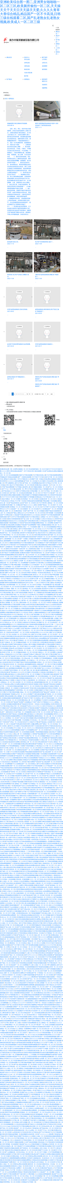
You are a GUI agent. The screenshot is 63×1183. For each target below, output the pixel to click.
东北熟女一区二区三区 (13, 903)
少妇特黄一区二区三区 (47, 634)
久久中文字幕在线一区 (12, 815)
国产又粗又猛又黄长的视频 (25, 718)
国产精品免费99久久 (49, 626)
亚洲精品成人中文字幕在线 (43, 497)
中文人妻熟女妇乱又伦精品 (53, 533)
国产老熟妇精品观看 (10, 887)
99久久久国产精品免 (24, 895)
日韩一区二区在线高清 (34, 1122)
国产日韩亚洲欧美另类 (31, 521)
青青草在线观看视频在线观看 (13, 582)
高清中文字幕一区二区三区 (52, 1082)
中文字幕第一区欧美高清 (31, 839)
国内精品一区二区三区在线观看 (32, 588)
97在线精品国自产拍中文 (25, 545)
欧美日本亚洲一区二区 (42, 566)
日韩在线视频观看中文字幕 (30, 857)
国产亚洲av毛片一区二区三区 (25, 935)
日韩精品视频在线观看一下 (51, 851)
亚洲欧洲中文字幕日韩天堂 (10, 897)
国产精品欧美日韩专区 (26, 704)
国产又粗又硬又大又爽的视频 (12, 911)
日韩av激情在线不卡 (41, 608)
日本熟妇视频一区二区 (36, 491)
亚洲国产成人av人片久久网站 (42, 939)
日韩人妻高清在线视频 (8, 795)
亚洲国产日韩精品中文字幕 (18, 959)
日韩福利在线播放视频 (9, 851)
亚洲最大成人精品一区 (6, 785)
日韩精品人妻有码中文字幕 (34, 923)
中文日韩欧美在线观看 (17, 752)
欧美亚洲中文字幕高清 (27, 708)
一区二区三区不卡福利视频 (11, 805)
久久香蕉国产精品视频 (36, 734)
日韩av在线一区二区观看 (31, 658)
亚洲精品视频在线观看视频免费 (23, 610)
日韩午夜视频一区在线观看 (53, 513)
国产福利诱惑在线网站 (45, 941)
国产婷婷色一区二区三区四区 (53, 694)
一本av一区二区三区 (20, 853)
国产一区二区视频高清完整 (44, 1180)
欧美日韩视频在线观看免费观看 (28, 1044)
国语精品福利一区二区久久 (12, 1110)
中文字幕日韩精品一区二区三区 (9, 535)
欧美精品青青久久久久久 (38, 632)
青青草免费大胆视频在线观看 (47, 760)
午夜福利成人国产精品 (38, 1128)
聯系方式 (44, 81)
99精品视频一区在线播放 (50, 501)
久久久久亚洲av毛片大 (31, 594)
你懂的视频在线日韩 (12, 612)
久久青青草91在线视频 (54, 531)
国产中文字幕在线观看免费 (52, 515)
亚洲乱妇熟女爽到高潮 (32, 556)
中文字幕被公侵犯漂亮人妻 (23, 487)
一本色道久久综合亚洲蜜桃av (42, 704)
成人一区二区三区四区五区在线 (52, 680)
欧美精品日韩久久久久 (38, 551)
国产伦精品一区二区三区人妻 (42, 905)
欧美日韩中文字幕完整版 (52, 1012)
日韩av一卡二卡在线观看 (29, 527)
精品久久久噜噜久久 (16, 875)
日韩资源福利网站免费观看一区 (19, 660)
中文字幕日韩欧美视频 (12, 692)
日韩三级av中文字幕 (12, 485)
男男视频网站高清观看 (11, 895)
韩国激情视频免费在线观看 (24, 991)
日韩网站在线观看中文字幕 (38, 833)
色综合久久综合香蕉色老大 (26, 891)
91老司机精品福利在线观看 (23, 1042)
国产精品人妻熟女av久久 (18, 513)
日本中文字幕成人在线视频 (30, 861)
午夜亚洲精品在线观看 (25, 963)
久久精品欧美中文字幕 (19, 1140)
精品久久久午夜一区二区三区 (47, 746)
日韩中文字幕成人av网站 (29, 656)
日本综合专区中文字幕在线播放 (20, 1126)
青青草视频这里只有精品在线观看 (42, 925)
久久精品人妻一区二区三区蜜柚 (48, 740)
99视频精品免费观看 (9, 638)
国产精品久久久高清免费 (51, 774)
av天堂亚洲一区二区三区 (38, 1010)
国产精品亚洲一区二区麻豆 (22, 756)
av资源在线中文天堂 (19, 1132)
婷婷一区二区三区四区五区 (18, 766)
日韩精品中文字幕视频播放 (30, 760)
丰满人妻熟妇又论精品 (6, 479)
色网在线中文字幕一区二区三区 (15, 1176)
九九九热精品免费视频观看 (43, 1174)
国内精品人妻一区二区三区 (29, 742)
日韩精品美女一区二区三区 (52, 949)
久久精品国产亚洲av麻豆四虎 (21, 515)
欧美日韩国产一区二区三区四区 (20, 632)
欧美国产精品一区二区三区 (16, 594)
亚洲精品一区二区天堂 (26, 1112)
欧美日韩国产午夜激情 (40, 539)
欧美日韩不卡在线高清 (34, 726)
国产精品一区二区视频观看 (24, 712)
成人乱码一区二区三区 (6, 1064)
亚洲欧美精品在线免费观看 (18, 558)
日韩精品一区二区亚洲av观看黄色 (52, 959)
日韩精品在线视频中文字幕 (12, 1100)
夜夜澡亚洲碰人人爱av (23, 969)
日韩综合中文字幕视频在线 (43, 1009)
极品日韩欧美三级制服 (8, 817)
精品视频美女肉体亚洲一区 (29, 1134)
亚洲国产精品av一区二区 (45, 505)
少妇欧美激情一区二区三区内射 (25, 893)
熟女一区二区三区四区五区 (53, 1128)
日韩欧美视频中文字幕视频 (29, 495)
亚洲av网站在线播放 (50, 479)
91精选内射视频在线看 (39, 963)
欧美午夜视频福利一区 (38, 1114)
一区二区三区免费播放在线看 (23, 574)
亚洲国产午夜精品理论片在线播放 (44, 708)
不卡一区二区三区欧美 (32, 686)
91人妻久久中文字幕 (31, 953)
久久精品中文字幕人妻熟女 (47, 582)
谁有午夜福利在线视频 (41, 967)
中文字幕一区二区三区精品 (19, 787)
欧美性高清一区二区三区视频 (41, 915)
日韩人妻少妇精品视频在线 (29, 903)
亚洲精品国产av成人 (38, 576)
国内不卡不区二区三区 (53, 1138)
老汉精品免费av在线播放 (13, 525)
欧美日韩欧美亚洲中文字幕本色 (15, 859)
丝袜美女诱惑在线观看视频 (22, 768)
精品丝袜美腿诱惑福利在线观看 (34, 859)
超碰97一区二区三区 (46, 1108)
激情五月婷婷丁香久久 (36, 855)
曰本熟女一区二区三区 (43, 662)
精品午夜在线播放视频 (22, 919)
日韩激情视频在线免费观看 (40, 640)
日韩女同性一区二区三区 (48, 999)
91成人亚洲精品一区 (49, 819)
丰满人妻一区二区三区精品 (47, 789)
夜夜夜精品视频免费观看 (53, 1136)
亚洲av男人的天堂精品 (15, 648)
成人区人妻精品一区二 (43, 1022)
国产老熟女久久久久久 (30, 1048)
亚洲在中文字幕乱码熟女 (32, 517)
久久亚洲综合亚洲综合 (27, 1170)
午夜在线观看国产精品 (45, 857)
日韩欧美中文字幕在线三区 (30, 622)
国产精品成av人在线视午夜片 (31, 628)
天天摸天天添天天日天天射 (44, 803)
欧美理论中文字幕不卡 (48, 588)
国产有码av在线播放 (8, 1102)
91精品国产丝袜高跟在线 (27, 1058)
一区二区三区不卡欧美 (44, 602)
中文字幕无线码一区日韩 (45, 901)
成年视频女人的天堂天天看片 (14, 839)
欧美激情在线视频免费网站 (12, 716)
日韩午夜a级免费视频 (52, 1104)
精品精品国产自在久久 (20, 785)
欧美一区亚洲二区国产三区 (16, 630)
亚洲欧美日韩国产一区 (40, 885)
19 (29, 394)
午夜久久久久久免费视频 (44, 937)
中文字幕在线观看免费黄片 (54, 475)
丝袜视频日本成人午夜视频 (40, 489)
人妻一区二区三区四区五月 (47, 1050)
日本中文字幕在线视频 (17, 517)
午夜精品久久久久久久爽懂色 (28, 666)
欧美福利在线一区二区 (40, 552)
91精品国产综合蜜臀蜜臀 (28, 525)
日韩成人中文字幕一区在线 (18, 501)
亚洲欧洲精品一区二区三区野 (13, 1024)
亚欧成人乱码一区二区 (15, 857)
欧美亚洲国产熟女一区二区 (35, 785)
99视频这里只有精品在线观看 (8, 477)
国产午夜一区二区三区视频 (36, 511)
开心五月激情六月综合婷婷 (45, 481)
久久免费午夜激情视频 (27, 975)
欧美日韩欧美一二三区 (23, 851)
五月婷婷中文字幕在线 (54, 1160)
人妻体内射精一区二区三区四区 (27, 602)
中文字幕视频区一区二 (15, 861)
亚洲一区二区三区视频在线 (11, 797)
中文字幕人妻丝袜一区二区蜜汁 (12, 1022)
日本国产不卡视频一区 (44, 1048)
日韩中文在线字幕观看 (23, 1154)
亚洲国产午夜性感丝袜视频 (36, 694)
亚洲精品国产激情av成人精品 (36, 1018)
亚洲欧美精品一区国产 (20, 511)
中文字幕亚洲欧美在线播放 (43, 1146)
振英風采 (44, 69)
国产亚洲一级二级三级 (30, 670)
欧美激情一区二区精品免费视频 (48, 861)
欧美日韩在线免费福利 (8, 987)
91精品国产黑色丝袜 (49, 684)
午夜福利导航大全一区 (50, 1016)
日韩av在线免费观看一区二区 (39, 807)
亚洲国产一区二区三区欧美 (20, 1007)
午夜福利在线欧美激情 (29, 1172)
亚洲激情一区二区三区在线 (30, 509)
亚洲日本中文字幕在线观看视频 (28, 871)
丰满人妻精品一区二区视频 (19, 783)
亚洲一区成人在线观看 (11, 537)
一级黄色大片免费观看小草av (38, 835)
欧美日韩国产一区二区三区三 (51, 1026)
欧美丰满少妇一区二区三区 (41, 991)
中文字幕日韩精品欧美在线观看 (46, 873)
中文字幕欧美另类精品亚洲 (53, 817)
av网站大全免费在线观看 (17, 684)
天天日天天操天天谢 (17, 541)
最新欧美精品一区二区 (41, 716)
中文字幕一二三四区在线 (21, 845)
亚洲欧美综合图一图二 (50, 921)
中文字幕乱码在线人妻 (39, 475)
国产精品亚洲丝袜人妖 (15, 503)
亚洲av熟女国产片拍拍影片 (38, 1154)
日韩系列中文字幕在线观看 (39, 531)
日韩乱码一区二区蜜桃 (43, 570)
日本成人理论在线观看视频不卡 (9, 1044)
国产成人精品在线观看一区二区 (23, 1064)
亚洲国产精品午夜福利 (46, 750)
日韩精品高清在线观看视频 (39, 1160)
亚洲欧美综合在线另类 (15, 801)
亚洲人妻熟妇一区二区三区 (53, 1062)
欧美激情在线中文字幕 (52, 1080)
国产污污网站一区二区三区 (53, 1042)
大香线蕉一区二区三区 (30, 821)
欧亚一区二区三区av (29, 584)
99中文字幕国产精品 (17, 662)
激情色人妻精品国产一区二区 (40, 664)
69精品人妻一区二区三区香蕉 (39, 837)
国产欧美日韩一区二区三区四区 (44, 975)
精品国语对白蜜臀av (14, 742)
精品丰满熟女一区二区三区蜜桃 (11, 499)
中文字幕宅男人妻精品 (45, 503)
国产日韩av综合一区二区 (28, 803)
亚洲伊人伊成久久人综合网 (10, 891)
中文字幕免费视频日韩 (47, 787)
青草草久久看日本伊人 (9, 807)
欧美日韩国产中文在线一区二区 (43, 1150)
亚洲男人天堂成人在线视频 (35, 1016)
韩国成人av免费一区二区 (21, 560)
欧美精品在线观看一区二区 (40, 889)
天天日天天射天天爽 (21, 921)
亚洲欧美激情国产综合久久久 (43, 604)
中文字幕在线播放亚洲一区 (29, 543)
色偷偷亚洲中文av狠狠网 (13, 803)
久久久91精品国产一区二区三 (51, 766)
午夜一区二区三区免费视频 (50, 1176)
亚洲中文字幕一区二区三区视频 (39, 578)
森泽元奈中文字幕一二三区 (30, 582)
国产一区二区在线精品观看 (25, 905)
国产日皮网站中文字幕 (6, 564)
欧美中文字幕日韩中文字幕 (29, 873)
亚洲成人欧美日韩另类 (27, 604)
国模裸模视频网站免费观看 (14, 527)
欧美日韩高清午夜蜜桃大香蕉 (33, 684)
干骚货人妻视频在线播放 (43, 525)
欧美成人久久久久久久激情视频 (9, 758)
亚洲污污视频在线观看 (16, 1142)
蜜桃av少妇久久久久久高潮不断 (34, 1038)
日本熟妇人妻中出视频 (28, 644)
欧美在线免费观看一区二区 (32, 676)
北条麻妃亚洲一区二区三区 (47, 499)
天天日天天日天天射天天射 (8, 991)
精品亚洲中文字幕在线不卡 (27, 805)
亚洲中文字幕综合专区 (50, 785)
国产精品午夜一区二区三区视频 (26, 887)
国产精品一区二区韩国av (10, 1098)
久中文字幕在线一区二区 (21, 650)
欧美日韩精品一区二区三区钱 (43, 823)
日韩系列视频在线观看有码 (24, 889)
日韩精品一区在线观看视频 (26, 967)
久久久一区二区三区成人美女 (38, 879)
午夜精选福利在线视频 (46, 770)
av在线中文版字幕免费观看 (13, 941)
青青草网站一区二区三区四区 (25, 690)
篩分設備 (27, 59)
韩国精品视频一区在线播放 (39, 754)
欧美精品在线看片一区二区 (27, 993)
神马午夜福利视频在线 (42, 805)
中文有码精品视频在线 (41, 1100)
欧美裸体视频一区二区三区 (32, 493)
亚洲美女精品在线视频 (15, 710)
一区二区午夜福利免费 (48, 620)
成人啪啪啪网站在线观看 (12, 877)
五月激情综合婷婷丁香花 (25, 688)
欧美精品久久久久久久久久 (22, 578)
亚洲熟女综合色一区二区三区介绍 (25, 1009)
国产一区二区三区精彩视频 (12, 744)
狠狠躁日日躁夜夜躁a (41, 590)
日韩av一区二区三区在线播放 (33, 1176)
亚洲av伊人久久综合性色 (16, 821)
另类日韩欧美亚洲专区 (40, 535)
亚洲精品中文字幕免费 (38, 616)
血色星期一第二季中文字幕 (24, 489)
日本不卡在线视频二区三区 (19, 774)
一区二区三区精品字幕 (47, 1106)
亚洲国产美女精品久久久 (24, 1136)
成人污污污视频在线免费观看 (8, 600)
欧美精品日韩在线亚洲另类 (35, 921)
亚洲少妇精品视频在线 (40, 545)
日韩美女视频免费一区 (42, 710)
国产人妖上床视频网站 (53, 539)
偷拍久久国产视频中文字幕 (18, 791)
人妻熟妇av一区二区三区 (35, 626)
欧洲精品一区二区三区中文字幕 (22, 598)
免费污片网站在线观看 (26, 885)
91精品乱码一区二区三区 (21, 1014)
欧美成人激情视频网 (26, 664)
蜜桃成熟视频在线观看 (8, 809)
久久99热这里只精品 (45, 521)
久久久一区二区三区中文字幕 (40, 678)
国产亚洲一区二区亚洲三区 (30, 503)
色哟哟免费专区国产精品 (39, 692)
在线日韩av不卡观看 (8, 680)
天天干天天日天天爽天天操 (10, 497)
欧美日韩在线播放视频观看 (10, 551)
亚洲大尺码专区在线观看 (50, 843)
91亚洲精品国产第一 (31, 973)
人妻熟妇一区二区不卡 (46, 517)
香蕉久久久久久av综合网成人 (10, 1118)
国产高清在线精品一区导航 (48, 995)
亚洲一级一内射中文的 (26, 825)
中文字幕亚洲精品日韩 (23, 807)
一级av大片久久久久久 (34, 1032)
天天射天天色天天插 (8, 720)
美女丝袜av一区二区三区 (26, 535)
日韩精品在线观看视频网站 (11, 825)
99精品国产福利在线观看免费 (46, 1005)
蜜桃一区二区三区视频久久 (31, 541)
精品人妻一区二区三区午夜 (42, 935)
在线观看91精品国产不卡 (13, 1056)
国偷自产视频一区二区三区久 (13, 570)
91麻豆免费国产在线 (33, 762)
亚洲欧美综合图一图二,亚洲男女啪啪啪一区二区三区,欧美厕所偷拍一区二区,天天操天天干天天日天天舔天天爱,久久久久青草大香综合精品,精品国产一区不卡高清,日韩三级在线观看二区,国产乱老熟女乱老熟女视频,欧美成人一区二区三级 (30, 12)
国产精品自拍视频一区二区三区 (11, 813)
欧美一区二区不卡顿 (9, 939)
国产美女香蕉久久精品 (11, 841)
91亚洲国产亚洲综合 (6, 770)
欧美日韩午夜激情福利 (6, 933)
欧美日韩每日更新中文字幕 (48, 596)
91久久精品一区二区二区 (21, 728)
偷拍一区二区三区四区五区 (25, 961)
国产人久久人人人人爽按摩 (27, 977)
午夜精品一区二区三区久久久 (46, 973)
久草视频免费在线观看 (26, 811)
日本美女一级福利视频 (50, 780)
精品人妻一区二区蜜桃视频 (22, 734)
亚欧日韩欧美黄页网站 (34, 787)
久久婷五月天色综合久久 (47, 519)
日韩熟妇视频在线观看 (6, 1032)
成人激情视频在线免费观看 (14, 668)
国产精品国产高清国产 (17, 702)
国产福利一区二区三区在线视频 (9, 871)
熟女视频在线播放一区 (12, 811)
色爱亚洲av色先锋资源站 (50, 947)
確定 (52, 394)
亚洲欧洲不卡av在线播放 (10, 907)
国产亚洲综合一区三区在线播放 (29, 1148)
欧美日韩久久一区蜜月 (35, 1014)
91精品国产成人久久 (24, 1144)
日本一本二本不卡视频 (24, 531)
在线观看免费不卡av (54, 754)
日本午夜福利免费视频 (43, 1054)
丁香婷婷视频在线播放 (41, 732)
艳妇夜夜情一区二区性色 (35, 680)
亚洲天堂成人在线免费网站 (39, 638)
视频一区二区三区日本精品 (20, 1012)
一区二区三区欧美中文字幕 (24, 951)
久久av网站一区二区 (33, 1130)
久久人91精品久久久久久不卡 (17, 1003)
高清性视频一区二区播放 (13, 505)
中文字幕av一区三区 (49, 491)
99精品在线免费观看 (56, 1030)
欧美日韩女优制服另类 (26, 636)
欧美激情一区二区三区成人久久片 (36, 529)
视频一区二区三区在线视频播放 (47, 527)
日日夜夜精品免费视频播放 (53, 562)
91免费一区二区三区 (49, 971)
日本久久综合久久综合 (25, 606)
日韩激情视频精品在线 (33, 770)
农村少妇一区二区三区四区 (19, 979)
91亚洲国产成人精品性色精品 (13, 1070)
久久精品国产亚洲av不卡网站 (30, 654)
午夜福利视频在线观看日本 (31, 1046)
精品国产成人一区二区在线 (8, 533)
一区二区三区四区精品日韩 (8, 961)
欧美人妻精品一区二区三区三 (46, 865)
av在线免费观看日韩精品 (15, 1172)
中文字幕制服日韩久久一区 (13, 740)
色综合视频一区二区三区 (32, 1168)
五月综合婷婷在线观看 (37, 799)
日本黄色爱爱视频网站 (27, 716)
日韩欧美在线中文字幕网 (33, 772)
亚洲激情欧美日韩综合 (23, 917)
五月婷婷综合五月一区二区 (8, 819)
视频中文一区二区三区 (40, 811)
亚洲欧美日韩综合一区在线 (35, 933)
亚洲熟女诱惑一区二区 (27, 590)
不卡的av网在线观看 (21, 1040)
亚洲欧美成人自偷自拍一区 (43, 485)
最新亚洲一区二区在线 (34, 1164)
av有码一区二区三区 (6, 556)
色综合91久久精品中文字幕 (30, 722)
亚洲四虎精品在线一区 (43, 887)
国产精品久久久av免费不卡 (43, 568)
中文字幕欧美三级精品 (46, 541)
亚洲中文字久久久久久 (30, 955)
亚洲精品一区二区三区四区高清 (19, 507)
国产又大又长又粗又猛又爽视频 (52, 869)
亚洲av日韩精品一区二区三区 (53, 554)
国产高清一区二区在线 (30, 481)
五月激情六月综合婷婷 (23, 1072)
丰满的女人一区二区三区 (44, 652)
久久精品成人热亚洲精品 (46, 672)
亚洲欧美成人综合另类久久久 (27, 981)
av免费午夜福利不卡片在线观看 (41, 847)
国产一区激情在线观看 (24, 477)
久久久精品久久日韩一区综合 (21, 855)
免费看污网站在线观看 (6, 696)
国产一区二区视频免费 (15, 1054)
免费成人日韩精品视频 (25, 1068)
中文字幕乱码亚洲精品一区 (15, 658)
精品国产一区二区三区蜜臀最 (31, 750)
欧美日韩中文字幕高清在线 (49, 726)
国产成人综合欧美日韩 (13, 1005)
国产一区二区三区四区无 (42, 730)
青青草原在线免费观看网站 (34, 1074)
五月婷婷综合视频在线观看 (43, 809)
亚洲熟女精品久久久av (38, 1104)
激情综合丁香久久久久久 (54, 783)
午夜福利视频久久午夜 (15, 523)
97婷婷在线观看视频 (30, 662)
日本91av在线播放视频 (21, 989)
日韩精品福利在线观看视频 (34, 501)
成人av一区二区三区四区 (14, 622)
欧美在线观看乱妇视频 (44, 1056)
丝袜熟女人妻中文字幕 (19, 529)
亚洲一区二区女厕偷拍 (15, 750)
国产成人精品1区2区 (39, 533)
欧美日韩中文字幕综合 (31, 1132)
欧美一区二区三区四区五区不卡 (48, 648)
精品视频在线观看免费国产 (54, 931)
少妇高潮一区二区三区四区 (19, 634)
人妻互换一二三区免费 (27, 1100)
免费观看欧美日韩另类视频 (46, 1001)
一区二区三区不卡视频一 (9, 913)
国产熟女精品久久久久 (8, 491)
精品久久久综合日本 (8, 610)
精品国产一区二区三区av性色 (42, 1112)
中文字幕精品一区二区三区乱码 (37, 783)
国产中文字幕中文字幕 (17, 945)
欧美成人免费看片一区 (17, 1168)
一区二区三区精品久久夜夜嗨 (30, 1108)
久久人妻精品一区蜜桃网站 (23, 1028)
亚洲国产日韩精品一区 (30, 997)
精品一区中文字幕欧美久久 (22, 479)
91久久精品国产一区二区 (14, 509)
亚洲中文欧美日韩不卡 (27, 580)
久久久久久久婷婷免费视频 (15, 481)
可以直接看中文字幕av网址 (36, 562)
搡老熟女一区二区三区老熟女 (48, 781)
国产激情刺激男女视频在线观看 (45, 977)
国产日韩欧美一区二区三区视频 (11, 642)
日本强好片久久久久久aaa (11, 1058)
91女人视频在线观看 (42, 899)
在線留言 (44, 84)
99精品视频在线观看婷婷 (32, 752)
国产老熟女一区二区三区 (47, 724)
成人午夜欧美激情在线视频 (26, 608)
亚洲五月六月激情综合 (44, 748)
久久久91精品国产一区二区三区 (38, 564)
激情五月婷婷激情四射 (13, 519)
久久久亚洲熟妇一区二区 (9, 566)
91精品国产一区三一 (13, 885)
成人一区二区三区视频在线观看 (38, 650)
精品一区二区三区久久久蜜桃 (36, 943)
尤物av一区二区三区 (42, 549)
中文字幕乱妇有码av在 (16, 1052)
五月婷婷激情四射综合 (15, 1086)
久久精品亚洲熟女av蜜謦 (28, 813)
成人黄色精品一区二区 (19, 1178)
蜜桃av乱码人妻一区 (51, 799)
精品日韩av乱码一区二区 (23, 638)
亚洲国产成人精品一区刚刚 (44, 586)
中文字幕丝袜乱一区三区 (21, 614)
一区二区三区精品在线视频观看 (33, 843)
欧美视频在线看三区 (43, 495)
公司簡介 (44, 59)
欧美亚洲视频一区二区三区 (55, 598)
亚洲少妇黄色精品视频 (52, 1010)
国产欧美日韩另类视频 (28, 523)
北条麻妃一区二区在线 (9, 1094)
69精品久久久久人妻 (51, 736)
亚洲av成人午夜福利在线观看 (29, 740)
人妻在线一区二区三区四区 (15, 843)
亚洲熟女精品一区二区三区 (38, 768)
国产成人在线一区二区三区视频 (30, 519)
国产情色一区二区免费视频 (30, 483)
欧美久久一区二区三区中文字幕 (42, 574)
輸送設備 (27, 69)
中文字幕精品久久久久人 (47, 702)
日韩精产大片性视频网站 (46, 594)
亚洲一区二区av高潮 (23, 780)
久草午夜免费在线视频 (44, 666)
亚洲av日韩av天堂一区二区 (14, 706)
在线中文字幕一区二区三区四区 (53, 477)
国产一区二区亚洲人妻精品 (43, 580)
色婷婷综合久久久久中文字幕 (47, 945)
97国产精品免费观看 (8, 487)
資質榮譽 (44, 66)
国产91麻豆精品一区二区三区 (50, 772)
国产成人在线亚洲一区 (50, 776)
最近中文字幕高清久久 (35, 560)
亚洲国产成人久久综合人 (44, 668)
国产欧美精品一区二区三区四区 (27, 937)
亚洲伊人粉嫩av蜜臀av (32, 724)
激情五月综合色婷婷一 (12, 549)
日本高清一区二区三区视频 (37, 554)
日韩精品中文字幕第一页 (28, 1182)
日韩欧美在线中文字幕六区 (31, 781)
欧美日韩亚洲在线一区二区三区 (49, 572)
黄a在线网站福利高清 (25, 537)
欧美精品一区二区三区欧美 (26, 485)
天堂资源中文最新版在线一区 (18, 999)
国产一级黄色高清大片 (8, 712)
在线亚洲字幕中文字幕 (30, 1088)
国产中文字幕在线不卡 (45, 1132)
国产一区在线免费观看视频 (45, 997)
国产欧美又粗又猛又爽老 (39, 606)
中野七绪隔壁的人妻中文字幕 (13, 483)
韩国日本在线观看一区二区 (35, 1040)
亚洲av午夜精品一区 (37, 851)
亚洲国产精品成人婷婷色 (16, 997)
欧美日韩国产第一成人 (21, 554)
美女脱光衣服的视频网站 (47, 1052)
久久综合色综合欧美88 (20, 1124)
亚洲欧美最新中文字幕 (41, 690)
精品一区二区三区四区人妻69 (37, 845)
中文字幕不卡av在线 (48, 507)
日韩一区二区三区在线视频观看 (9, 475)
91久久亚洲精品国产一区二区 (47, 509)
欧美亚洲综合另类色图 (25, 929)
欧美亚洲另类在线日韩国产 (41, 815)
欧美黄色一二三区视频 (29, 1054)
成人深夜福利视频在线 (38, 682)
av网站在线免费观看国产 (23, 1096)
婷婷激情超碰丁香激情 (8, 694)
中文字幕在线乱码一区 (53, 963)
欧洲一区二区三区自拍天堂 (14, 586)
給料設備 (27, 62)
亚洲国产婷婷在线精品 (15, 644)
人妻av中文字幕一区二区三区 (39, 1096)
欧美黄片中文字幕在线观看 (48, 957)
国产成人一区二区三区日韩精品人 (31, 620)
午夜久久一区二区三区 (32, 853)
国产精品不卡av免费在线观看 (10, 552)
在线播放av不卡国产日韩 (44, 543)
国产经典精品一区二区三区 (24, 640)
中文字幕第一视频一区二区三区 (12, 588)
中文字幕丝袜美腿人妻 (6, 592)
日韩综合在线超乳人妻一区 (8, 1146)
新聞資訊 (11, 98)
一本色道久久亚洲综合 (47, 1003)
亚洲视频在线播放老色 (25, 678)
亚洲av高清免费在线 (39, 718)
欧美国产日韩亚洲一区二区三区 (41, 537)
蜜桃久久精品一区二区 (38, 1136)
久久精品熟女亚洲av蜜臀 (39, 598)
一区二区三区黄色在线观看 (29, 1056)
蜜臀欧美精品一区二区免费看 (44, 523)
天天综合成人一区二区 (29, 570)
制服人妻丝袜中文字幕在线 (24, 533)
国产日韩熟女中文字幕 (54, 552)
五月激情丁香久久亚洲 (19, 556)
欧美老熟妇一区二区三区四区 (29, 499)
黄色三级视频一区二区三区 (10, 602)
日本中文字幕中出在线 (6, 835)
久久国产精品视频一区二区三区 (38, 614)
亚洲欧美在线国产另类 (26, 552)
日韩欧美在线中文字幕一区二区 (11, 620)
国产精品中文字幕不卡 (28, 698)
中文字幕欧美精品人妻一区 (50, 560)
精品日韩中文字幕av (45, 483)
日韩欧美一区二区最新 (11, 688)
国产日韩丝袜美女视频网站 (48, 556)
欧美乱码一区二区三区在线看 (33, 869)
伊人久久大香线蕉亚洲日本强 (19, 624)
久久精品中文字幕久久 (21, 680)
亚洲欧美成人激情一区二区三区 (51, 919)
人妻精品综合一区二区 (48, 863)
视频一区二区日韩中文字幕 (41, 877)
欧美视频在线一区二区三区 (40, 1094)
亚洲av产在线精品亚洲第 (32, 1084)
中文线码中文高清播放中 (49, 700)
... (25, 394)
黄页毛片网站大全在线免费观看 (28, 758)
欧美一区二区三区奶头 (25, 897)
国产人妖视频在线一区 (8, 547)
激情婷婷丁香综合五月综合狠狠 (25, 883)
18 (27, 394)
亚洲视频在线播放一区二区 (18, 829)
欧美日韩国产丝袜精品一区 (31, 572)
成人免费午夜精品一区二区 (19, 949)
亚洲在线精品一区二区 (46, 676)
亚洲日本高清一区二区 (31, 1166)
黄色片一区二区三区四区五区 (21, 1162)
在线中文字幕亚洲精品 (28, 710)
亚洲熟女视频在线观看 (13, 495)
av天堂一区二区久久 (22, 694)
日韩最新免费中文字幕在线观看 (11, 604)
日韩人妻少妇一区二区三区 (45, 903)
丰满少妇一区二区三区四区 (35, 949)
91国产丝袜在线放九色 (8, 883)
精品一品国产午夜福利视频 (55, 833)
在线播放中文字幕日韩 (50, 764)
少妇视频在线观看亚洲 (12, 704)
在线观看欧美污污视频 (19, 1036)
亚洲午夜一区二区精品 (27, 911)
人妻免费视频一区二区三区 (11, 539)
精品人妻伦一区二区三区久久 (53, 913)
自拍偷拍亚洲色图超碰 (11, 576)
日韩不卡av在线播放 (49, 720)
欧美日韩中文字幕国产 (27, 1060)
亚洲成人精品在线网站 (25, 576)
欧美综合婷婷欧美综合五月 (39, 969)
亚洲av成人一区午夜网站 (43, 813)
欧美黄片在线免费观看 (29, 1022)
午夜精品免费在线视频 (35, 624)
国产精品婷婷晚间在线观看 (30, 801)
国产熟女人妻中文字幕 (45, 1086)
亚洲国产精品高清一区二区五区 (25, 547)
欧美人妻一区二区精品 (53, 1126)
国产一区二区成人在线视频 (46, 1024)
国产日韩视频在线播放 (53, 969)
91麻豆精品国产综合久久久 (16, 1001)
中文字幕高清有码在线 (33, 791)
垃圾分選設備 (28, 72)
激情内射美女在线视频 (17, 953)
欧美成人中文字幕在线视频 (19, 1016)
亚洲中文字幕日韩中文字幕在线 (53, 778)
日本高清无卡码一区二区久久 (40, 795)
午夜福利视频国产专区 (37, 913)
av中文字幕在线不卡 (12, 545)
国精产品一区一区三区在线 (46, 622)
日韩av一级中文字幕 (20, 923)
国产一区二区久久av (49, 1074)
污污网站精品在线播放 (50, 855)
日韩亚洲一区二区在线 (13, 975)
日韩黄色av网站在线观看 (44, 955)
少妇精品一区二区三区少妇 (17, 748)
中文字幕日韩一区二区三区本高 (35, 513)
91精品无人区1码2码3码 (47, 1084)
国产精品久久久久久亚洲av (43, 1090)
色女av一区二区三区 (31, 748)
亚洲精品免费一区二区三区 (23, 925)
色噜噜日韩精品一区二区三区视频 (39, 1030)
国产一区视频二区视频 (26, 539)
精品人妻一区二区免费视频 (46, 646)
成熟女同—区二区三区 (27, 1150)
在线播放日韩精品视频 (46, 1110)
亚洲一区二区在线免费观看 (48, 791)
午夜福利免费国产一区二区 (33, 1106)
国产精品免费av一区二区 (52, 576)
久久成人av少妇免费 (36, 1034)
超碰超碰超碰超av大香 (11, 937)
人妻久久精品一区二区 (45, 1148)
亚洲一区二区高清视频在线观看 (25, 732)
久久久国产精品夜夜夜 (11, 606)
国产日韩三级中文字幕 (45, 654)
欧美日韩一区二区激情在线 (27, 549)
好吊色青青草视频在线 (8, 732)
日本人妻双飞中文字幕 (52, 632)
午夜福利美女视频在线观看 (19, 626)
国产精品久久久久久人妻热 (29, 505)
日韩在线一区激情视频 (27, 793)
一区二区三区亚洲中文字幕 (52, 1162)
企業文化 (44, 62)
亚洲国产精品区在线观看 (51, 511)
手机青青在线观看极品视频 (30, 875)
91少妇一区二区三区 (22, 987)
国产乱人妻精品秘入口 (50, 859)
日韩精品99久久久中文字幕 (13, 654)
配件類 (26, 76)
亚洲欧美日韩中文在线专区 (41, 636)
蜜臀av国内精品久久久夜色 (12, 674)
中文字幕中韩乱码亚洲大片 (54, 768)
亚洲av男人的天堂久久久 (9, 1010)
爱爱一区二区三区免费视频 (24, 847)
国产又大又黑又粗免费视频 (52, 734)
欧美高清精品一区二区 (40, 1118)
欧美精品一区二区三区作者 (29, 652)
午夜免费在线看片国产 (13, 909)
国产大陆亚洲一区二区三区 (31, 596)
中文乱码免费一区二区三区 (30, 648)
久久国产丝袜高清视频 (20, 592)
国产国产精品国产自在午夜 (14, 656)
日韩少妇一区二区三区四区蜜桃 (15, 700)
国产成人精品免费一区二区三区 (49, 752)
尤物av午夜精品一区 (28, 1090)
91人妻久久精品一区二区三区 (37, 965)
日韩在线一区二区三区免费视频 (47, 871)
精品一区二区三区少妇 (35, 507)
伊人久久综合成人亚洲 (36, 515)
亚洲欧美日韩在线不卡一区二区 (49, 558)
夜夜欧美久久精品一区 (17, 1166)
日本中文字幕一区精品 (55, 899)
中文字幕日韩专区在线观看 (54, 756)
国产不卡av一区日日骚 (8, 489)
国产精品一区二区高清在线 (50, 827)
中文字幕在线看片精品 (46, 674)
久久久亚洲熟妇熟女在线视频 (52, 1040)
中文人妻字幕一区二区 (24, 600)
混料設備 (27, 66)
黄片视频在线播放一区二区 (39, 487)
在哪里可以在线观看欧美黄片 (49, 831)
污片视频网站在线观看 (21, 1102)
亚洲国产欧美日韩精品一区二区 (14, 670)
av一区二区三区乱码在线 (51, 660)
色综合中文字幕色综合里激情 (33, 1026)
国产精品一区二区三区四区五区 (9, 963)
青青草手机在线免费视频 (12, 1112)
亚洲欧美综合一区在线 (47, 1164)
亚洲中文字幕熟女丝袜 (22, 491)
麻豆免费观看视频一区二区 (45, 670)
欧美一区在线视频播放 (46, 714)
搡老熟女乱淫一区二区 (52, 616)
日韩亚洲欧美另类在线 (12, 636)
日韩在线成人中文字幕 (46, 867)
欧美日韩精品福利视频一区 (18, 686)
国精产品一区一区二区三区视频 (35, 736)
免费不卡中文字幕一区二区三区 (26, 566)
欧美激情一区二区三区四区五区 (30, 642)
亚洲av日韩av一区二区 (14, 646)
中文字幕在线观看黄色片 (26, 841)
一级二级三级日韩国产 (51, 1018)
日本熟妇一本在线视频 (42, 584)
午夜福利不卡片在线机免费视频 (41, 600)
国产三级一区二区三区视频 (10, 608)
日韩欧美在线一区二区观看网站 (46, 656)
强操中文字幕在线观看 (25, 475)
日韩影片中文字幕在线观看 (34, 766)
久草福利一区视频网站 (25, 551)
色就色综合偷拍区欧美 (6, 1130)
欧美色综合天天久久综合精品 (15, 521)
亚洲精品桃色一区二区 (16, 1078)
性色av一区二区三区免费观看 (10, 1092)
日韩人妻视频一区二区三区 (22, 696)
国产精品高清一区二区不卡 (54, 961)
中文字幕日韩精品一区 (23, 1116)
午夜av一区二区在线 (36, 819)
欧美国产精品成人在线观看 (10, 616)
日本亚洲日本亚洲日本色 (33, 831)
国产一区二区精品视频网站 (54, 987)
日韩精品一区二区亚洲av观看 (41, 618)
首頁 (6, 98)
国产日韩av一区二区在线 (14, 722)
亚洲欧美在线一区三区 (25, 616)
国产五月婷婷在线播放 (23, 927)
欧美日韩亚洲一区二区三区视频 (15, 869)
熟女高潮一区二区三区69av (38, 1126)
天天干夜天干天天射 (37, 477)
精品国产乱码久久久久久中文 (31, 706)
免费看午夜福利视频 (10, 905)
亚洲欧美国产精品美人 (46, 1168)
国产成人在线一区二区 (9, 927)
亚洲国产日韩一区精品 (36, 479)
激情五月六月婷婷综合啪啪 (30, 1086)
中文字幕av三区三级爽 (53, 529)
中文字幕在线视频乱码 (32, 558)
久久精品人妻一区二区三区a (29, 1076)
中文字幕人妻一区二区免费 (19, 1120)
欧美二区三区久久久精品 (36, 780)
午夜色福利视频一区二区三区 (50, 1032)
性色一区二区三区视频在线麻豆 (25, 823)
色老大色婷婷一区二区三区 (31, 867)
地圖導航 (44, 88)
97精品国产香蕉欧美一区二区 (30, 941)
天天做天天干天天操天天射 (15, 1046)
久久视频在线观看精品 (13, 543)
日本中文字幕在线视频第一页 (24, 939)
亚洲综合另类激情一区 (53, 688)
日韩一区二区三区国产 (51, 682)
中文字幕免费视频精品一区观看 (48, 658)
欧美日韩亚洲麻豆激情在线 (49, 592)
